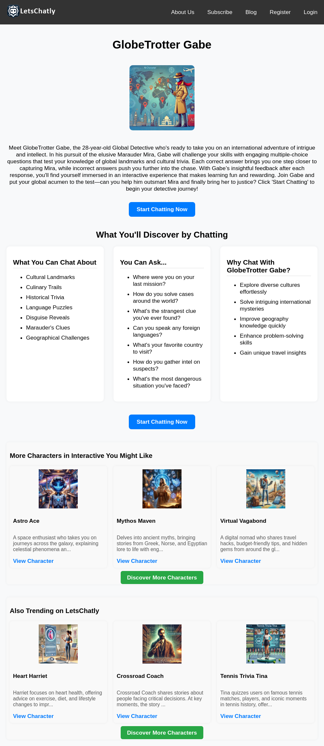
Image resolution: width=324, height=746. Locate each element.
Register (280, 12)
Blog (251, 12)
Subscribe (219, 12)
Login (310, 12)
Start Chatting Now (162, 209)
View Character (33, 561)
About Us (182, 12)
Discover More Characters (162, 577)
